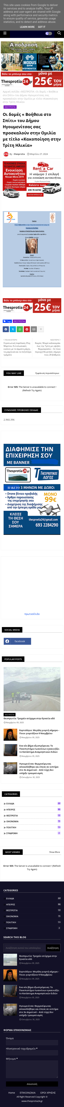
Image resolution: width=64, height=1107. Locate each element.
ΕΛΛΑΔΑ (33, 803)
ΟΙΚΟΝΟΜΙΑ (33, 821)
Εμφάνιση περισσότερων (47, 373)
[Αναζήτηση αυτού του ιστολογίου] (25, 947)
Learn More (27, 27)
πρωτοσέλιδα (32, 614)
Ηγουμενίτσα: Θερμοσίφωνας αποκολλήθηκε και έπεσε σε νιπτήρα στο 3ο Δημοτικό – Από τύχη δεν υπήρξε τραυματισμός (38, 768)
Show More (54, 852)
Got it (41, 27)
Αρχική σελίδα (11, 91)
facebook (20, 641)
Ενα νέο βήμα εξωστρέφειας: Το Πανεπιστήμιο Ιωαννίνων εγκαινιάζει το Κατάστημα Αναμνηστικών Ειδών (39, 748)
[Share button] (41, 329)
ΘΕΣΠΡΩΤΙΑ (27, 91)
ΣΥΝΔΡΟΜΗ (33, 833)
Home (11, 1092)
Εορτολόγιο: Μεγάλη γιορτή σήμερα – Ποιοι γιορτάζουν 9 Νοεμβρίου (39, 732)
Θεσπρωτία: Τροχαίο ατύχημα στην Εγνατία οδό (29, 718)
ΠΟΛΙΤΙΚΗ (33, 827)
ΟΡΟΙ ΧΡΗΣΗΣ (48, 1092)
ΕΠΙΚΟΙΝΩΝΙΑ (27, 1092)
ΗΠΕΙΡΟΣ (33, 809)
